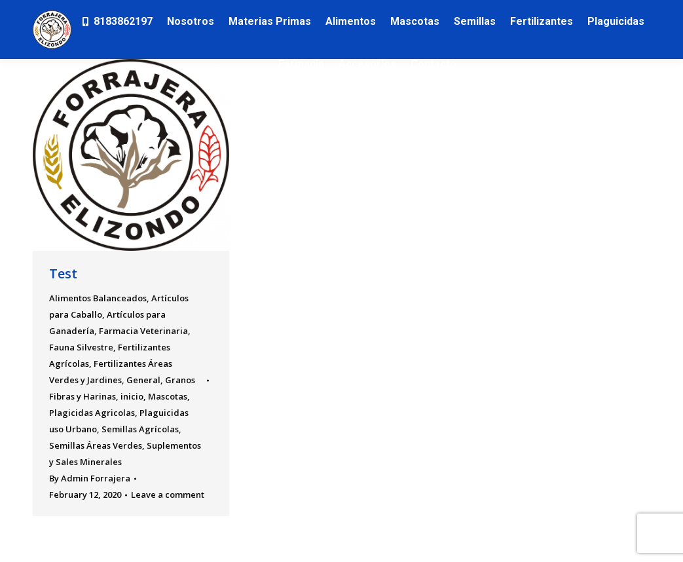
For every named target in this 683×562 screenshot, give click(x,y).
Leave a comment (167, 494)
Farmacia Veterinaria (143, 331)
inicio (131, 396)
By (89, 478)
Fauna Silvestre (81, 347)
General (143, 380)
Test (63, 273)
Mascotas (167, 396)
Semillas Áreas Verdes (95, 445)
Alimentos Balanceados (98, 298)
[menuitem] (116, 21)
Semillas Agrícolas (140, 429)
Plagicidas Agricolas (92, 413)
